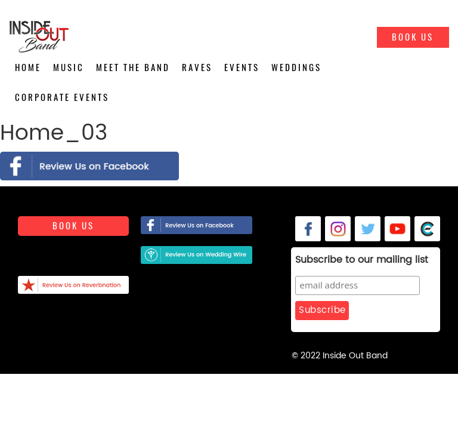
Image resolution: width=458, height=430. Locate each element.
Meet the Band (133, 67)
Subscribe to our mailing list (361, 260)
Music (68, 67)
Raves (197, 67)
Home (28, 67)
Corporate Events (62, 97)
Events (241, 67)
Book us (73, 226)
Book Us (413, 37)
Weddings (296, 67)
